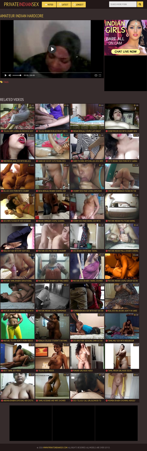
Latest (63, 4)
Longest (78, 4)
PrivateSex (21, 4)
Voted (49, 4)
